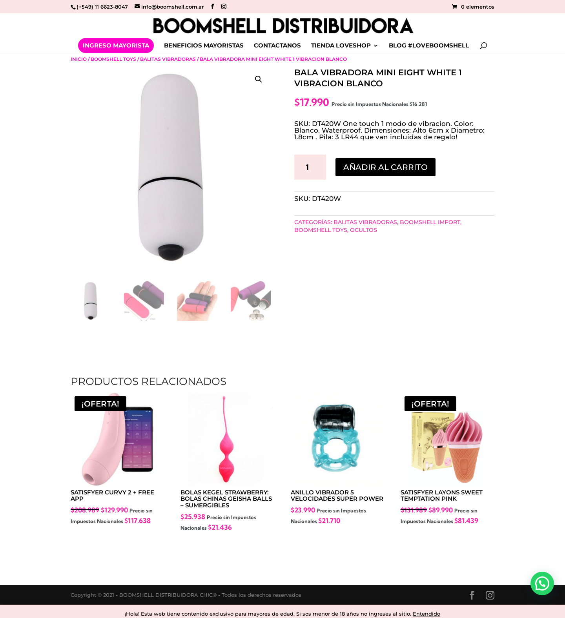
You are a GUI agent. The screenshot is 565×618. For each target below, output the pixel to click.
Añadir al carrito (385, 167)
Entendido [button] (426, 614)
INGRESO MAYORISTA (116, 45)
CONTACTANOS (277, 46)
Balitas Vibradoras (168, 59)
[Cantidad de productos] (310, 167)
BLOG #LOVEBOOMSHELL (429, 46)
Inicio (79, 59)
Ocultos (363, 229)
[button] (259, 79)
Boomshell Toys (113, 59)
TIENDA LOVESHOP (341, 46)
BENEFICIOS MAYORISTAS (204, 46)
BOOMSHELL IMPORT (430, 222)
